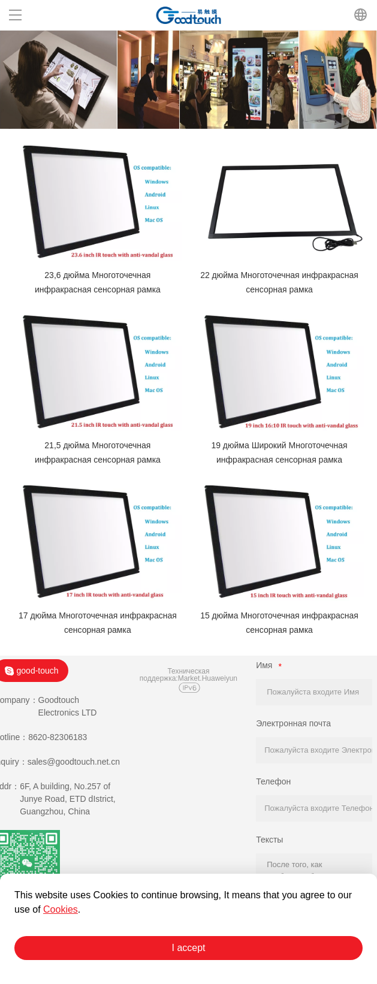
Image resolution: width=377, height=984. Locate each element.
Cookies (60, 909)
